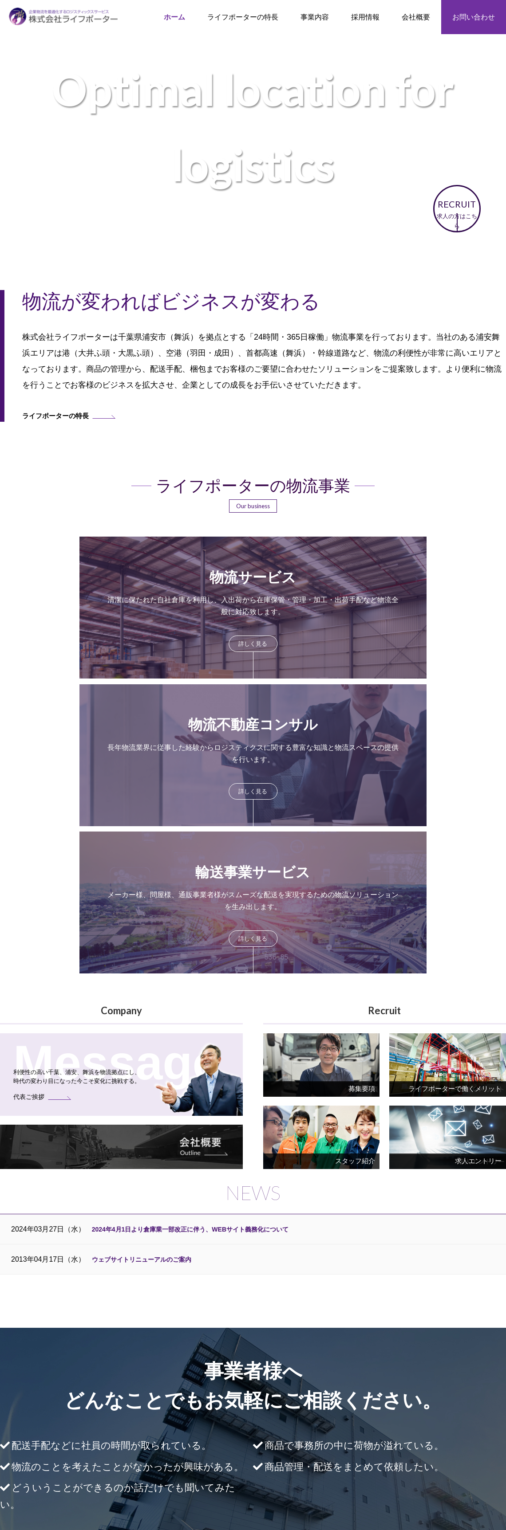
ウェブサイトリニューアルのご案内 (149, 965)
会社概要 (443, 1408)
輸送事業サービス (247, 1446)
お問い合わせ (473, 17)
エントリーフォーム (343, 1457)
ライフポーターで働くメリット (358, 1425)
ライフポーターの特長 (242, 17)
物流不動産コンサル (250, 1436)
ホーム (174, 17)
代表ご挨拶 (446, 1419)
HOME (138, 1408)
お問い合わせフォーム (344, 1263)
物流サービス (240, 1425)
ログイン (253, 1483)
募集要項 (327, 1446)
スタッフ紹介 (333, 1436)
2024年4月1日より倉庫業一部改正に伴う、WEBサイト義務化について (204, 935)
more (99, 603)
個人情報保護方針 (455, 1440)
